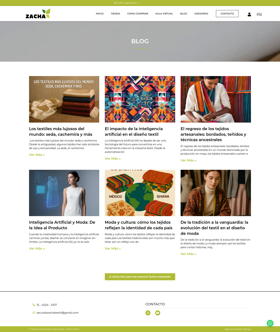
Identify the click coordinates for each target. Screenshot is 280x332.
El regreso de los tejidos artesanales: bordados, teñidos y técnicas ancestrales (213, 134)
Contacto (155, 304)
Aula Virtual (164, 13)
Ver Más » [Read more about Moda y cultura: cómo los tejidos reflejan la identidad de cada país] (113, 249)
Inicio (100, 13)
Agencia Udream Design (237, 329)
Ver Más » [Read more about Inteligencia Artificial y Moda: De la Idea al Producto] (37, 249)
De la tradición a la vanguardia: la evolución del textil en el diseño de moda (214, 228)
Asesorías (201, 13)
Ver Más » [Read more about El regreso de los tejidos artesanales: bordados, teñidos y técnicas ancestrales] (188, 160)
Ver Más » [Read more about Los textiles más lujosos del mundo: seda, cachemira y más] (37, 155)
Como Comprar (137, 13)
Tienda (115, 13)
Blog (183, 13)
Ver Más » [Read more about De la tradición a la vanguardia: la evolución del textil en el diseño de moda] (188, 254)
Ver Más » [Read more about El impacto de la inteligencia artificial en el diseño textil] (113, 159)
